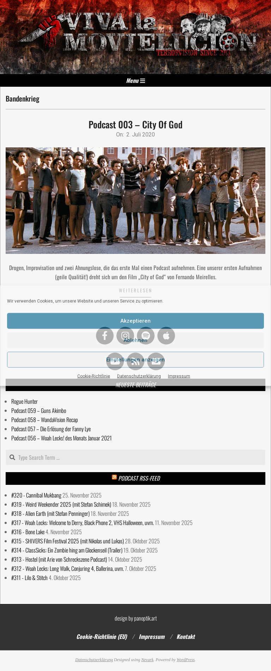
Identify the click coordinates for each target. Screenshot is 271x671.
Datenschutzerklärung (139, 375)
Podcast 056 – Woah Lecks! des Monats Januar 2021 (61, 438)
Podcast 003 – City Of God (135, 124)
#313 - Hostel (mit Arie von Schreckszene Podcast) (59, 559)
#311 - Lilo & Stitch (29, 577)
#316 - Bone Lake (27, 531)
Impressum (179, 375)
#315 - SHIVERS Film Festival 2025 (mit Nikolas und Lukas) (67, 541)
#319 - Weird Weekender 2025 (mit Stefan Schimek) (61, 504)
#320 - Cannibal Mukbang (36, 495)
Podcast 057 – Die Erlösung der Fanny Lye (51, 429)
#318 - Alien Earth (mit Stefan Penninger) (50, 513)
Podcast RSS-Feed (138, 478)
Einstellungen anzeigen (135, 359)
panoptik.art (145, 618)
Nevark (147, 659)
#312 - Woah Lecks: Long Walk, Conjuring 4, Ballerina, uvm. (67, 568)
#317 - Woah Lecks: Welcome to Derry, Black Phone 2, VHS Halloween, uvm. (82, 522)
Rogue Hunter (24, 401)
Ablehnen (135, 340)
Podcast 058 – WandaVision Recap (44, 419)
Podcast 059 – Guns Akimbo (38, 410)
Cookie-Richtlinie (93, 375)
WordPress (185, 659)
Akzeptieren (135, 321)
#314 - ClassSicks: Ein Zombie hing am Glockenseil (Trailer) (66, 550)
